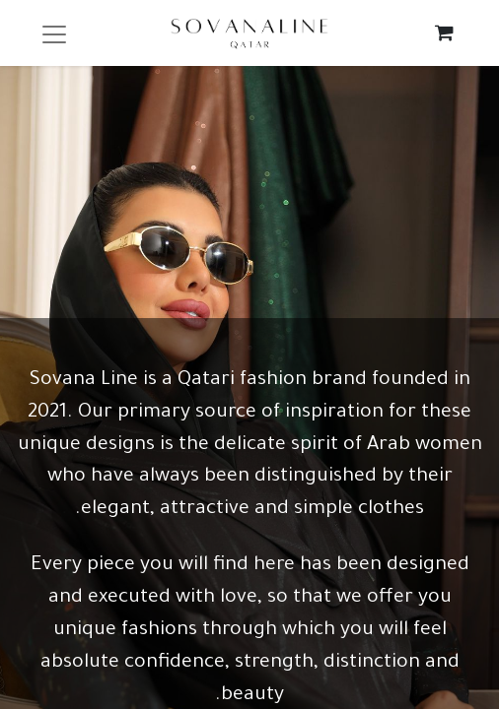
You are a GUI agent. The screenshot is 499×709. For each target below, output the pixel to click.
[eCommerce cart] (444, 32)
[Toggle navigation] (54, 33)
